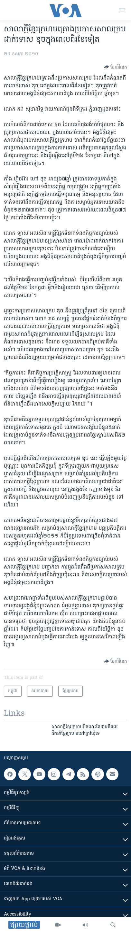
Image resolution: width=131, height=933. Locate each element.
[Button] (115, 67)
